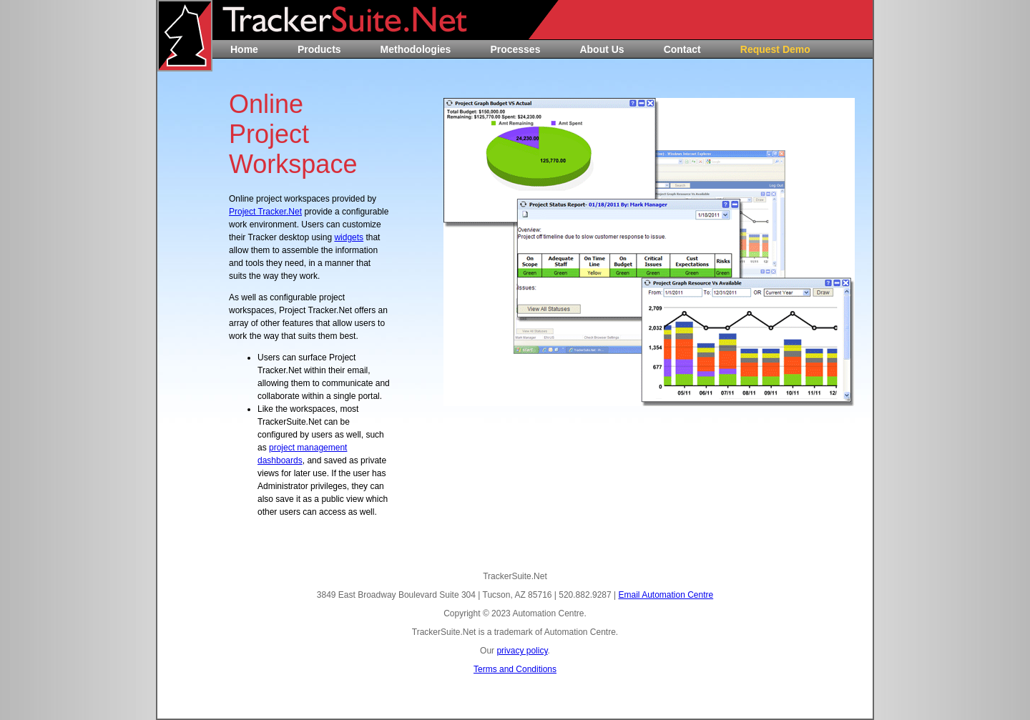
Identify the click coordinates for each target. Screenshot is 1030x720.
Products (319, 49)
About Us (601, 49)
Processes (515, 49)
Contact (682, 49)
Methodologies (416, 49)
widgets (348, 237)
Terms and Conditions (515, 669)
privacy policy (521, 651)
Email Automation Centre (665, 595)
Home (244, 49)
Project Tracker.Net (265, 212)
